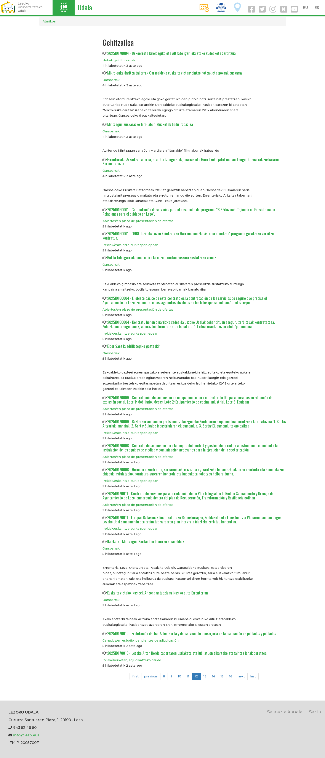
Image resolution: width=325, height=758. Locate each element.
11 (189, 676)
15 (223, 676)
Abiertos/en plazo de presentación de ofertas (137, 221)
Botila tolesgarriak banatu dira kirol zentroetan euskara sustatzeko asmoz (161, 257)
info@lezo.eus (26, 735)
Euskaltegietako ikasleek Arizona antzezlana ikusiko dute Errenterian (157, 593)
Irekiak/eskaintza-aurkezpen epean (130, 245)
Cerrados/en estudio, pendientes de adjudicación (140, 640)
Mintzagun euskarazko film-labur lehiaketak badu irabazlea (150, 124)
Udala (85, 7)
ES (316, 7)
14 (215, 676)
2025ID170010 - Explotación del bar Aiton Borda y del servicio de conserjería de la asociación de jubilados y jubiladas (191, 633)
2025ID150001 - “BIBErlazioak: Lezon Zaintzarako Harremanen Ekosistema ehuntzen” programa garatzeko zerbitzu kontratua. (188, 236)
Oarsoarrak (111, 80)
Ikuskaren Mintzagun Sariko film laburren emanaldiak (145, 541)
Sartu (315, 711)
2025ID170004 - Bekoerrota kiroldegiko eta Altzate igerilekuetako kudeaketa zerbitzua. (172, 53)
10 (181, 676)
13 (206, 676)
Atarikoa (49, 21)
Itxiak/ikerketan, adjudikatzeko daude (131, 660)
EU (305, 7)
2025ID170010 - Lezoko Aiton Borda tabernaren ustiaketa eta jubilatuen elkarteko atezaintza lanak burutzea (187, 653)
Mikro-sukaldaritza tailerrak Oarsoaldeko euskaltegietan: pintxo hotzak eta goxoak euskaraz (174, 73)
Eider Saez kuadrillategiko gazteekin (133, 346)
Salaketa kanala (285, 711)
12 (198, 677)
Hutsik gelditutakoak (118, 60)
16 (232, 676)
